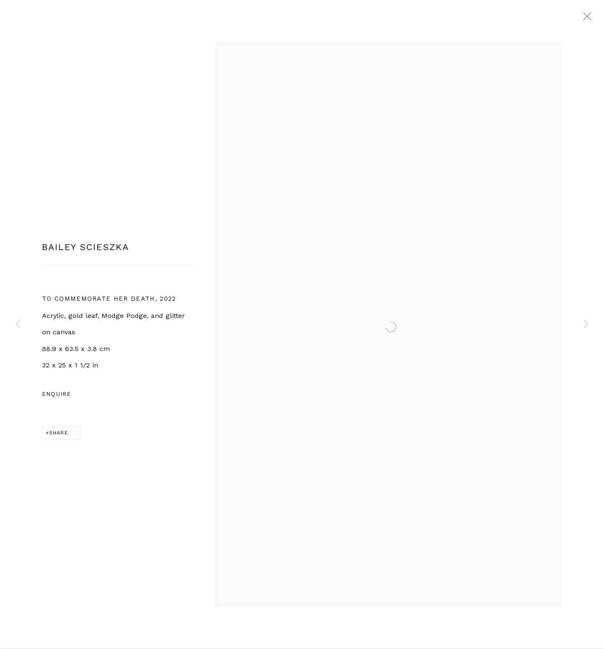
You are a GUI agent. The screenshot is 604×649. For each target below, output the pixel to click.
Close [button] (585, 19)
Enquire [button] (56, 397)
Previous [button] (18, 324)
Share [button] (58, 435)
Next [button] (586, 324)
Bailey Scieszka (85, 250)
